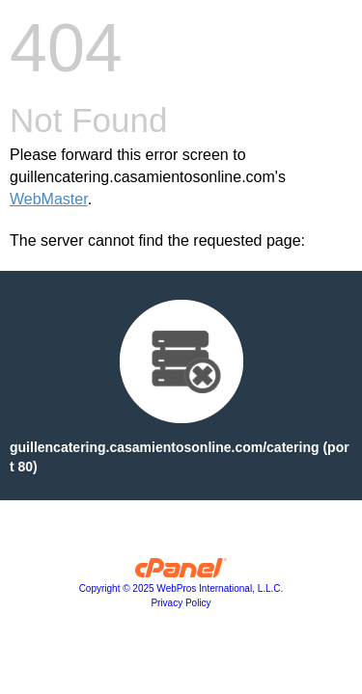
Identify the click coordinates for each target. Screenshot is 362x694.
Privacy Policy (180, 603)
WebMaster (49, 199)
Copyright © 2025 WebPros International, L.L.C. (181, 588)
